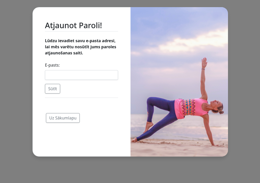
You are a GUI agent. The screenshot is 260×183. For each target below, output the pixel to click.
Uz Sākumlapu (62, 118)
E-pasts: (52, 65)
